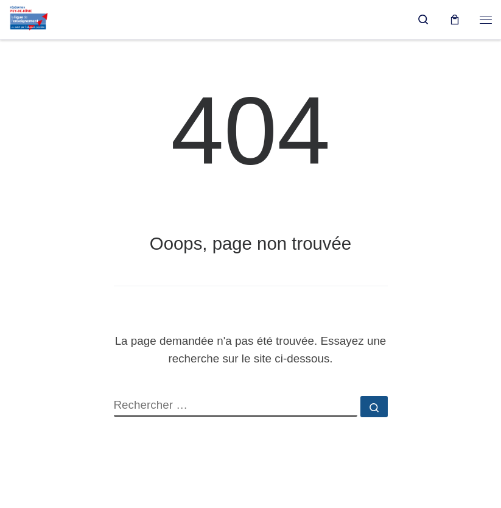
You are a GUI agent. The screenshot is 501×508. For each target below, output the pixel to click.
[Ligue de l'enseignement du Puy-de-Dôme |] (29, 18)
